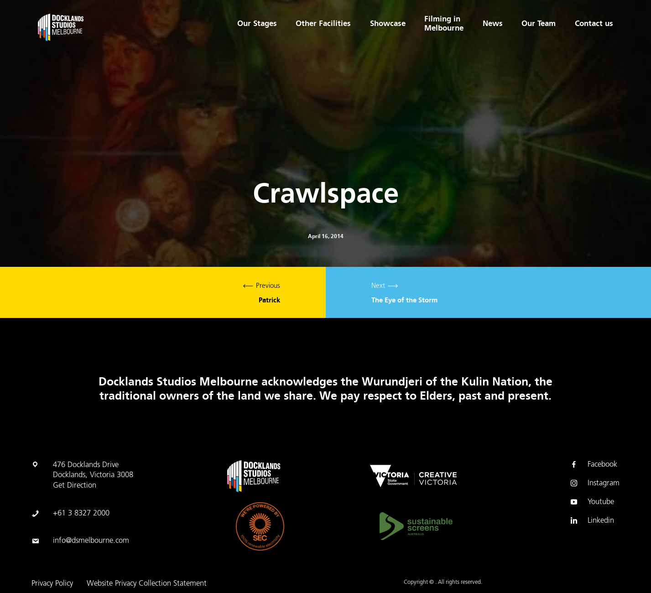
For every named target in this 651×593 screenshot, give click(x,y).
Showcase (387, 23)
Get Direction (74, 485)
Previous (163, 292)
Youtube (591, 502)
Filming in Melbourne (444, 24)
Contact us (594, 23)
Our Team (538, 23)
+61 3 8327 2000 (81, 513)
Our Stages (256, 23)
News (492, 23)
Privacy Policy (52, 584)
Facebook (593, 464)
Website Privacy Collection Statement (147, 584)
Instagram (594, 483)
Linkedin (591, 520)
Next (488, 292)
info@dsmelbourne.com (91, 541)
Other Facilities (322, 23)
